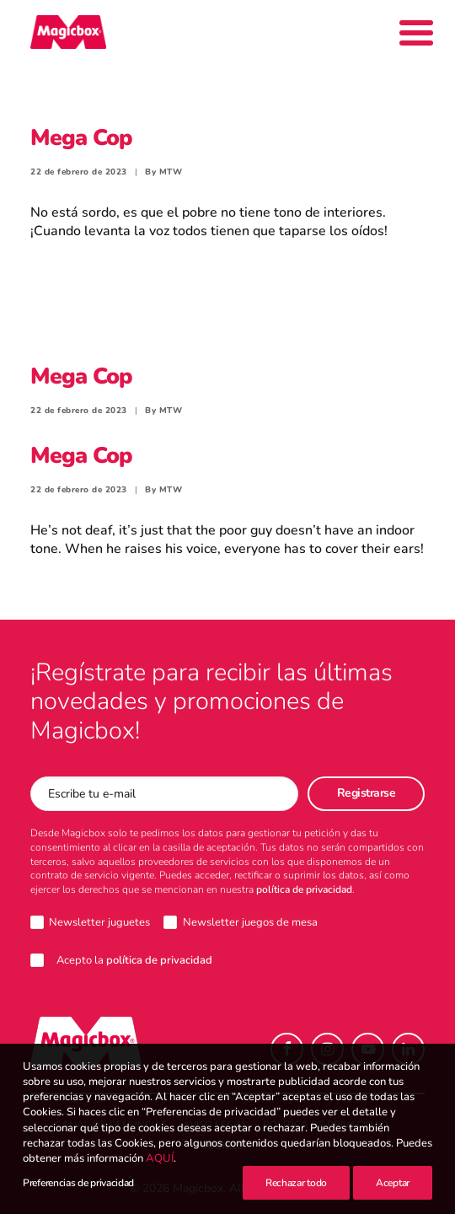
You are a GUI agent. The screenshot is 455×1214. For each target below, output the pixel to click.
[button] (286, 1049)
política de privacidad (304, 889)
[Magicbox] (68, 32)
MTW (171, 172)
